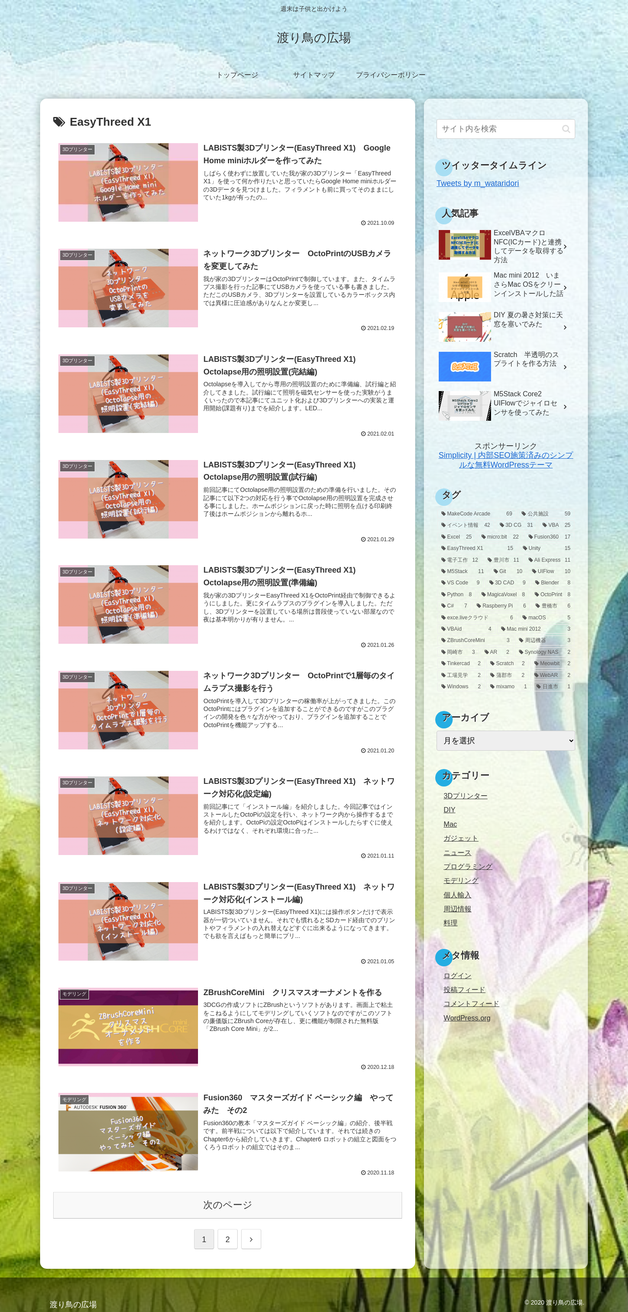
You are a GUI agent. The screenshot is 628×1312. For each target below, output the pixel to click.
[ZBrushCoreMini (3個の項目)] (475, 640)
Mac (450, 824)
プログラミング (468, 866)
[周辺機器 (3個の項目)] (544, 640)
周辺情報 (457, 909)
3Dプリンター (466, 796)
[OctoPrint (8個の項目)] (552, 594)
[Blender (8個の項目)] (552, 582)
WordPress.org (467, 1018)
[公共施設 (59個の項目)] (546, 514)
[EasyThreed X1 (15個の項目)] (477, 548)
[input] (506, 129)
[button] (566, 129)
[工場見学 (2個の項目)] (461, 675)
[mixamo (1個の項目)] (508, 686)
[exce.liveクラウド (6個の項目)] (477, 617)
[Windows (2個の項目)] (461, 686)
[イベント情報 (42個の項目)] (465, 525)
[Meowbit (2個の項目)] (552, 663)
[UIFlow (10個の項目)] (551, 571)
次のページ (228, 1203)
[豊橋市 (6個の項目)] (553, 606)
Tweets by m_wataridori (478, 183)
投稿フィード (464, 989)
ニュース (457, 852)
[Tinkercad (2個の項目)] (461, 663)
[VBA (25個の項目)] (556, 525)
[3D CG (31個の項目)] (516, 525)
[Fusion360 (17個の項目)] (549, 537)
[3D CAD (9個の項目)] (507, 582)
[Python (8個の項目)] (456, 594)
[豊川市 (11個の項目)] (503, 560)
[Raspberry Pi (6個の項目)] (501, 606)
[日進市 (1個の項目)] (553, 686)
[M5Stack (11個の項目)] (462, 571)
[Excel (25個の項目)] (456, 537)
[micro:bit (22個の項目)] (500, 537)
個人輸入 (457, 895)
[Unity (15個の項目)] (546, 548)
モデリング (461, 880)
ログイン (457, 975)
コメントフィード (471, 1003)
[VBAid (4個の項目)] (466, 629)
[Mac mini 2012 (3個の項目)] (535, 629)
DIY (449, 810)
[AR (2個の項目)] (497, 652)
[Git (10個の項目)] (508, 571)
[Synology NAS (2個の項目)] (544, 652)
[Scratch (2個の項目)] (507, 663)
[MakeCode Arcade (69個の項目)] (476, 514)
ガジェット (461, 838)
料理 (450, 923)
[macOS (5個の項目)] (546, 617)
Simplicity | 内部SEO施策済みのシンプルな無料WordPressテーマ (506, 460)
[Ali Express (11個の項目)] (549, 560)
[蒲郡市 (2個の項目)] (507, 675)
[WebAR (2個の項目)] (552, 675)
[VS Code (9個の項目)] (460, 582)
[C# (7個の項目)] (454, 606)
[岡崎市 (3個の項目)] (458, 652)
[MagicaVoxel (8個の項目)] (503, 594)
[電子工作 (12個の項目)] (459, 560)
